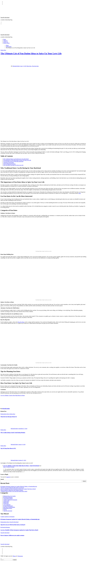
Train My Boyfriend (5, 17)
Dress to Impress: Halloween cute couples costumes (12, 490)
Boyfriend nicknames (8, 497)
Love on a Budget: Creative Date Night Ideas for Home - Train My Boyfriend (21, 465)
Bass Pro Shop (21, 322)
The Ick (5, 509)
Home (4, 39)
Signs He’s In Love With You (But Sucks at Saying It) (12, 487)
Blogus (14, 556)
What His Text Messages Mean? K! (9, 416)
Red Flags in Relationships (9, 507)
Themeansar (20, 556)
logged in (8, 477)
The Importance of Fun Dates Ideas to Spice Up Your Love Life (17, 160)
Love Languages (6, 504)
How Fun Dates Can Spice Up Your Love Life (13, 165)
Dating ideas (3, 50)
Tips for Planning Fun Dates (9, 163)
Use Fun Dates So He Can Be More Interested (13, 161)
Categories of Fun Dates (8, 162)
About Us (5, 40)
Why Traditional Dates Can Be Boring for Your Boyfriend (16, 159)
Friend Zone (6, 503)
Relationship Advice (5, 414)
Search (2, 479)
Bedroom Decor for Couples (9, 496)
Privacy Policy (6, 43)
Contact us (5, 41)
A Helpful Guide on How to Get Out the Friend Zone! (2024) (14, 491)
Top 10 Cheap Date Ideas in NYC (8, 448)
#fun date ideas (35, 66)
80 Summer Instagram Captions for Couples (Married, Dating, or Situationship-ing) (19, 486)
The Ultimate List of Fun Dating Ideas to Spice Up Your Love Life (31, 53)
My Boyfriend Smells (8, 505)
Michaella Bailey (16, 66)
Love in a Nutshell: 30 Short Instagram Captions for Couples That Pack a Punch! (18, 488)
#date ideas (29, 66)
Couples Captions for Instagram (10, 499)
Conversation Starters (8, 498)
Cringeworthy (6, 501)
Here (80, 193)
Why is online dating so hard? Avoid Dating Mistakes (13, 432)
